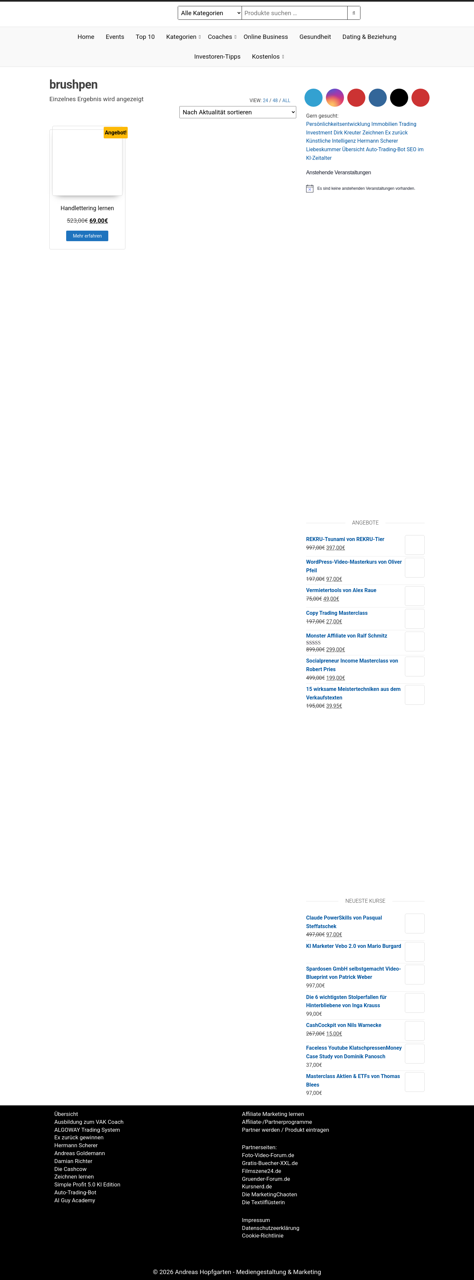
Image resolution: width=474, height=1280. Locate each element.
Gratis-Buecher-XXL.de (270, 1163)
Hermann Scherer (377, 141)
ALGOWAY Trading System (87, 1129)
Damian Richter (73, 1161)
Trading (408, 124)
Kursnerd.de (257, 1186)
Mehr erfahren (87, 236)
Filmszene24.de (261, 1171)
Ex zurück (396, 132)
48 (275, 100)
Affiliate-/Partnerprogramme (277, 1122)
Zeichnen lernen (74, 1176)
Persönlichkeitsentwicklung (338, 124)
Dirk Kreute (346, 132)
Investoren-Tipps (217, 56)
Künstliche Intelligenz (331, 141)
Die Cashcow (70, 1169)
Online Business (266, 37)
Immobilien (384, 124)
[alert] (365, 188)
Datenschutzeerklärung (271, 1228)
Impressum (256, 1220)
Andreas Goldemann (79, 1153)
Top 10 (145, 37)
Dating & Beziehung (369, 37)
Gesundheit (315, 37)
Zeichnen (373, 132)
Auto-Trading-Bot (385, 149)
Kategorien (181, 37)
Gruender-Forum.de (266, 1179)
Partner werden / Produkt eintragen (285, 1129)
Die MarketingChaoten (269, 1194)
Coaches (220, 37)
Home (85, 37)
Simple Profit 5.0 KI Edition (87, 1184)
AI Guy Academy (74, 1200)
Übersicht (353, 149)
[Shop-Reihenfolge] (237, 112)
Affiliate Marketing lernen (273, 1114)
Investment (319, 132)
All (286, 100)
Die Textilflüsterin (263, 1202)
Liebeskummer (323, 149)
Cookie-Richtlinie (262, 1235)
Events (115, 37)
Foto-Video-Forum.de (268, 1155)
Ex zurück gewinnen (79, 1137)
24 (265, 100)
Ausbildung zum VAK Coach (88, 1122)
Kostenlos (266, 56)
